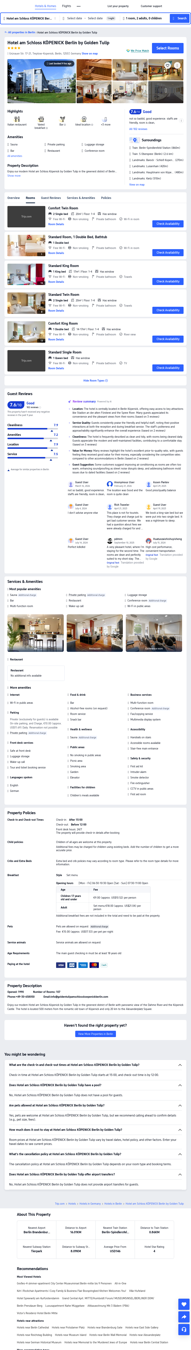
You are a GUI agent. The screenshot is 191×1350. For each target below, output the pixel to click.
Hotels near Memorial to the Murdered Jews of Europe (95, 1342)
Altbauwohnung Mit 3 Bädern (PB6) (108, 1305)
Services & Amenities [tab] (81, 198)
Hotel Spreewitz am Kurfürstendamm (38, 1298)
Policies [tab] (106, 198)
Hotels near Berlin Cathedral (33, 1327)
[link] (118, 6)
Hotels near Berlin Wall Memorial (108, 1334)
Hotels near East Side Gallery (141, 1327)
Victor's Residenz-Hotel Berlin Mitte (37, 1313)
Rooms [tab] (30, 198)
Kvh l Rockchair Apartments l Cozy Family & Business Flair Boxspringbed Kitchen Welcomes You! (71, 1290)
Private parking (77, 594)
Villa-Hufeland (137, 1290)
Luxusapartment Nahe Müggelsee (65, 1305)
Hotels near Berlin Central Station (149, 1342)
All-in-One (120, 1283)
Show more (14, 175)
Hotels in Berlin (113, 1203)
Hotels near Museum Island (70, 1334)
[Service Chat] (184, 1329)
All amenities (14, 156)
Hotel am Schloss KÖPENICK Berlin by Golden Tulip (58, 42)
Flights (66, 6)
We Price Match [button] (140, 50)
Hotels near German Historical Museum (39, 1342)
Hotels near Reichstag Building (34, 1334)
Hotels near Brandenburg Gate (105, 1327)
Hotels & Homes (45, 6)
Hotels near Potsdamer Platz (68, 1327)
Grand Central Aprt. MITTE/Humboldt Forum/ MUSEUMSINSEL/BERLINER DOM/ (108, 1298)
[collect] (184, 1304)
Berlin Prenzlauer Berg (29, 1305)
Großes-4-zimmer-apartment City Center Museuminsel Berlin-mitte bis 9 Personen (64, 1283)
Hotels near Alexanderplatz (145, 1334)
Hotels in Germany (90, 1203)
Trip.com (60, 1203)
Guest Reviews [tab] (51, 198)
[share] (184, 1316)
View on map (137, 184)
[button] (79, 6)
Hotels (72, 1203)
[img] (41, 81)
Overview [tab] (13, 198)
